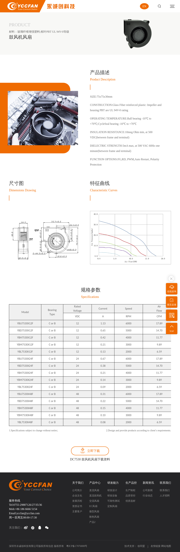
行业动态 (148, 495)
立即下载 (93, 451)
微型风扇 (94, 511)
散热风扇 (94, 516)
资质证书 (77, 506)
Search (159, 6)
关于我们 (77, 482)
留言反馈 (171, 304)
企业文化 (77, 495)
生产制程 (130, 490)
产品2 (92, 522)
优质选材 (130, 501)
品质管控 (130, 495)
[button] (25, 527)
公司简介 (77, 490)
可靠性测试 (113, 501)
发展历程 (77, 501)
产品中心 (95, 482)
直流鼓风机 (95, 495)
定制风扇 (112, 506)
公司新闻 (148, 490)
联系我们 (165, 482)
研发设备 (112, 495)
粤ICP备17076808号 (76, 546)
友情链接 (155, 546)
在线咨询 (171, 291)
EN (144, 6)
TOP (171, 331)
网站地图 (166, 546)
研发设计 (112, 490)
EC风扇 (93, 506)
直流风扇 (94, 490)
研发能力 (113, 482)
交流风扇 (94, 501)
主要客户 (77, 511)
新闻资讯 (148, 482)
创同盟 (141, 546)
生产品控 (131, 482)
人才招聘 (165, 495)
